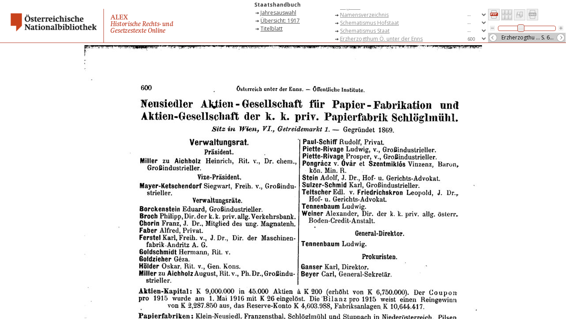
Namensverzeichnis (364, 15)
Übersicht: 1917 (280, 20)
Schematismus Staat (365, 31)
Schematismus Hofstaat (369, 23)
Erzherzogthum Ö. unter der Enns (381, 39)
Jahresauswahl (278, 12)
